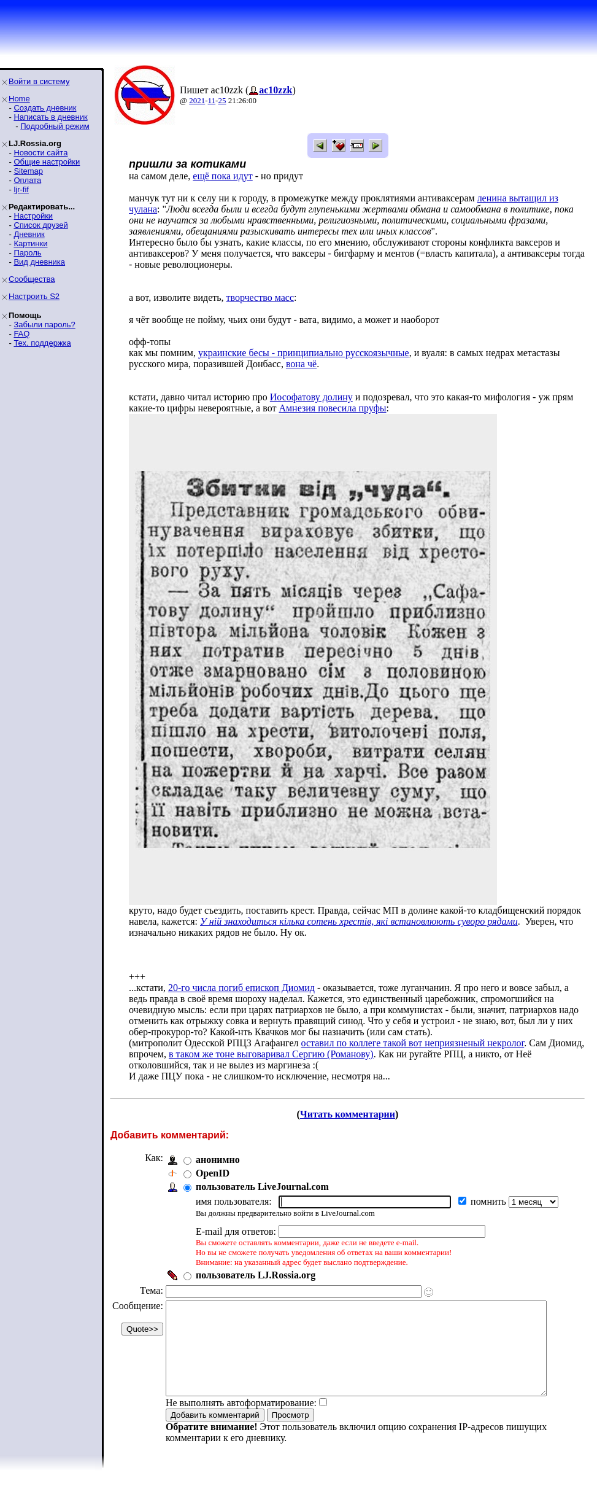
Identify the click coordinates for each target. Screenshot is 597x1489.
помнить (490, 1201)
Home (19, 98)
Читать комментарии (352, 1114)
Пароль (27, 252)
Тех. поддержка (42, 343)
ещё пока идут (222, 176)
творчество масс (260, 297)
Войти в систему (39, 81)
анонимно (218, 1159)
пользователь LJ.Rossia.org (255, 1275)
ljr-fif (21, 189)
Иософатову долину (311, 397)
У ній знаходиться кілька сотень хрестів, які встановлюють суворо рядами (359, 921)
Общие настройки (46, 161)
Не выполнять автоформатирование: (241, 1421)
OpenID (212, 1173)
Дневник (28, 234)
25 (222, 100)
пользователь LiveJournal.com (262, 1186)
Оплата (27, 180)
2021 (197, 100)
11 (212, 100)
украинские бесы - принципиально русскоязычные (303, 353)
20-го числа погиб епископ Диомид (241, 987)
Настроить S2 (34, 296)
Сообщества (32, 279)
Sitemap (28, 171)
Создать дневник (44, 107)
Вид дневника (39, 261)
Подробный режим (54, 126)
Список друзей (40, 225)
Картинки (30, 243)
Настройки (33, 215)
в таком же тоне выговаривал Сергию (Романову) (271, 1054)
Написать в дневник (50, 117)
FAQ (21, 333)
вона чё (301, 364)
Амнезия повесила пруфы (332, 408)
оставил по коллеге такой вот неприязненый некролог (413, 1043)
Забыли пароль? (44, 324)
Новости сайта (40, 152)
